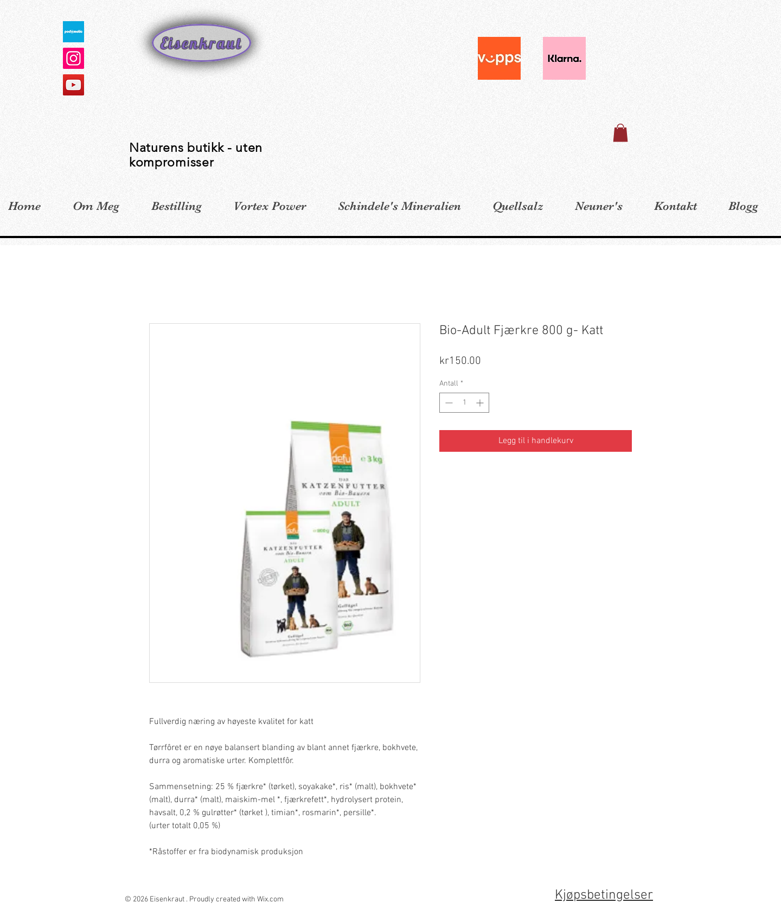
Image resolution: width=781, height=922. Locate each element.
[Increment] (481, 402)
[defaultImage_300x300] (73, 31)
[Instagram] (73, 58)
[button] (620, 133)
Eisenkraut (201, 43)
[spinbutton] (464, 402)
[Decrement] (447, 402)
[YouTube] (73, 84)
